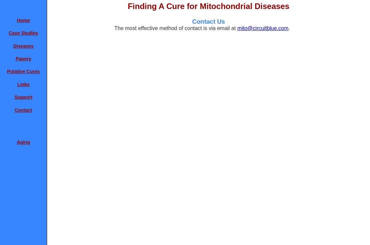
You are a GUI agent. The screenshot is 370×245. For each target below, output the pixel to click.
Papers (23, 58)
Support (23, 97)
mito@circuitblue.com (262, 28)
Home (23, 20)
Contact (23, 110)
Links (23, 84)
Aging (23, 142)
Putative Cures (23, 71)
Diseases (23, 46)
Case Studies (23, 33)
